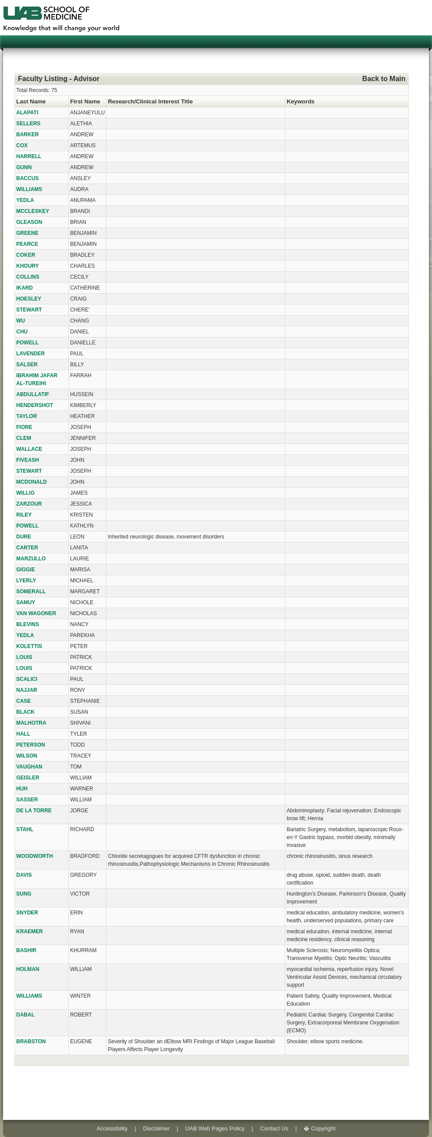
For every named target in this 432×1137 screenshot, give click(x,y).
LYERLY (26, 580)
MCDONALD (31, 482)
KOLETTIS (29, 646)
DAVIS (24, 875)
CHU (22, 332)
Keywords (301, 101)
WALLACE (29, 449)
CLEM (23, 438)
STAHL (24, 829)
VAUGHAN (29, 767)
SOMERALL (31, 591)
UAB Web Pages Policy (215, 1128)
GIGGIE (25, 570)
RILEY (24, 515)
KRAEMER (29, 931)
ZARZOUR (29, 504)
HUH (22, 789)
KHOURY (27, 266)
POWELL (27, 343)
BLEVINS (27, 624)
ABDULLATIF (32, 394)
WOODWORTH (34, 856)
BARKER (27, 134)
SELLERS (28, 123)
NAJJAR (26, 690)
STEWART (29, 310)
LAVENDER (30, 354)
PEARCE (27, 244)
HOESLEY (28, 299)
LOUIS (24, 657)
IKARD (24, 288)
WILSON (26, 756)
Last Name (31, 101)
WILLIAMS (29, 189)
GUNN (24, 167)
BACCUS (27, 178)
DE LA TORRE (34, 811)
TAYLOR (26, 416)
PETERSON (30, 745)
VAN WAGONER (36, 613)
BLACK (25, 712)
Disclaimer (156, 1128)
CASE (23, 701)
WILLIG (25, 493)
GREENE (27, 233)
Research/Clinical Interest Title (150, 101)
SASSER (27, 800)
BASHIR (26, 950)
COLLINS (27, 277)
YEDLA (25, 200)
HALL (23, 734)
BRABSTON (31, 1041)
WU (20, 321)
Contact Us (274, 1128)
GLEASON (29, 222)
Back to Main (384, 78)
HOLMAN (27, 969)
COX (22, 145)
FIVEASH (27, 460)
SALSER (27, 364)
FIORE (24, 427)
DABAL (25, 1015)
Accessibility (111, 1128)
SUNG (24, 894)
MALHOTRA (31, 723)
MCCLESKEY (32, 211)
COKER (25, 255)
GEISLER (27, 778)
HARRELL (28, 156)
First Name (85, 101)
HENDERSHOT (34, 405)
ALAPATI (27, 113)
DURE (23, 537)
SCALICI (26, 679)
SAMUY (25, 602)
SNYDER (27, 913)
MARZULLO (31, 559)
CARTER (27, 548)
